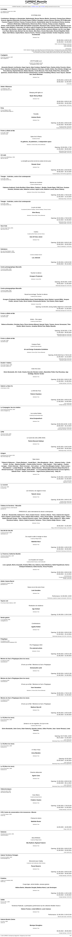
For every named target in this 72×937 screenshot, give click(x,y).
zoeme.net (3, 922)
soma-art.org (3, 903)
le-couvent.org (3, 488)
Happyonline (16, 935)
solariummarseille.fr (4, 835)
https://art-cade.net (4, 158)
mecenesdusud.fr (4, 661)
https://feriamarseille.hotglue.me (7, 111)
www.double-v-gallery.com (6, 366)
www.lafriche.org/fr (4, 133)
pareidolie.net (3, 508)
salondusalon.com (4, 533)
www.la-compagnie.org (5, 410)
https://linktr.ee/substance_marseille (8, 252)
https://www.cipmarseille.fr (6, 435)
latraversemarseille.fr (5, 557)
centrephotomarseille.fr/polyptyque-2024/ (9, 642)
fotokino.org (3, 881)
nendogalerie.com (4, 620)
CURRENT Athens (34, 6)
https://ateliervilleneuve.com (6, 89)
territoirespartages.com (5, 858)
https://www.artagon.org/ (5, 456)
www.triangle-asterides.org (6, 179)
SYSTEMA (43, 6)
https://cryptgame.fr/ (5, 58)
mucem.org (3, 815)
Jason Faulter (28, 935)
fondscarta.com (4, 720)
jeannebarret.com (4, 584)
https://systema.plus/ (5, 12)
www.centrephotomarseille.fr (6, 270)
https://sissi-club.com (5, 229)
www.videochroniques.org (6, 792)
